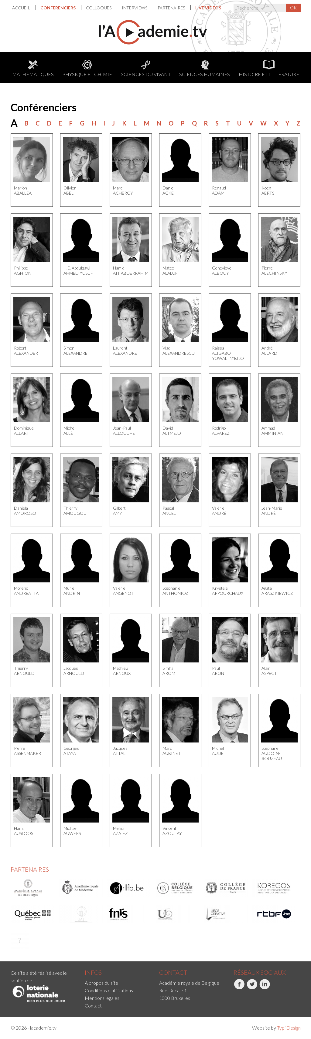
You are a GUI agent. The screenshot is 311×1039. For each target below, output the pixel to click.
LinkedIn (264, 987)
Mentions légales (102, 998)
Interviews (135, 7)
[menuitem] (24, 8)
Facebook (239, 987)
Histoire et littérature (269, 68)
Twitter (252, 987)
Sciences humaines (204, 68)
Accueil (21, 7)
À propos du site (101, 983)
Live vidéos (208, 7)
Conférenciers (58, 7)
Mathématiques (33, 68)
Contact (93, 1005)
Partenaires (172, 7)
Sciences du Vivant (146, 68)
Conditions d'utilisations (109, 990)
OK (293, 7)
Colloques (99, 7)
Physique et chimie (87, 68)
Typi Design (289, 1028)
